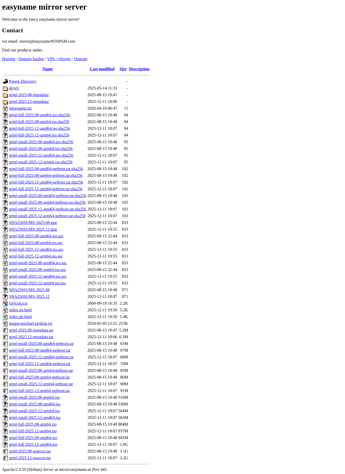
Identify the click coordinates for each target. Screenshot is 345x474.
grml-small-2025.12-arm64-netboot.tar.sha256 (47, 216)
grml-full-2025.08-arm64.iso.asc (36, 242)
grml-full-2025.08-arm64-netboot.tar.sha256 (45, 175)
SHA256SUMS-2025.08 (29, 290)
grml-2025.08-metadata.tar (31, 330)
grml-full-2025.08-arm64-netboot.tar (39, 377)
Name (48, 69)
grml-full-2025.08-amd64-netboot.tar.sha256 (46, 169)
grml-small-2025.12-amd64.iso (34, 417)
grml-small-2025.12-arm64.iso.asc (37, 283)
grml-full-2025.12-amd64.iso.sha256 (39, 128)
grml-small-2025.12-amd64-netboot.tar (41, 357)
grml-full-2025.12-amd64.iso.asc (36, 249)
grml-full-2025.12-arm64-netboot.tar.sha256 (45, 189)
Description (139, 69)
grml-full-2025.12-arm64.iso (33, 431)
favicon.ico (18, 303)
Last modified (102, 69)
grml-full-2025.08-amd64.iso (33, 437)
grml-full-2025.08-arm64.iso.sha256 (39, 121)
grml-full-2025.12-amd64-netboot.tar (40, 364)
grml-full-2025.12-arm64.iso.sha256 (39, 135)
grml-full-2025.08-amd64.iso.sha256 (39, 115)
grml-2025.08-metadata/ (29, 95)
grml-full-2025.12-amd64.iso (33, 444)
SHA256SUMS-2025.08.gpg (33, 222)
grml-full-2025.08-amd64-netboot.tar (40, 350)
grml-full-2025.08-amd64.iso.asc (36, 236)
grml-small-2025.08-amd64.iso (34, 404)
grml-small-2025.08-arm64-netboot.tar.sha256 (47, 202)
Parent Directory (22, 81)
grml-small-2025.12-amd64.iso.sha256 (41, 155)
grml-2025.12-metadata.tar (31, 337)
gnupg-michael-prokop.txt (30, 323)
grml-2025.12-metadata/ (29, 101)
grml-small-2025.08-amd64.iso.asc (38, 263)
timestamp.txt (20, 108)
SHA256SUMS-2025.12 (29, 296)
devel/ (14, 88)
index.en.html (20, 310)
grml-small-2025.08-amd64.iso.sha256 (41, 142)
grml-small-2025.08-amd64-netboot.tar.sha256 (47, 195)
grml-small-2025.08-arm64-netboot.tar (41, 370)
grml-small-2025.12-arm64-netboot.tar (41, 384)
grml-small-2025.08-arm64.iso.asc (37, 269)
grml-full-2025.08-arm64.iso (33, 424)
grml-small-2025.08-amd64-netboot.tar (41, 343)
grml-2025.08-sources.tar (30, 451)
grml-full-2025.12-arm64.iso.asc (36, 256)
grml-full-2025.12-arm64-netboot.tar (39, 390)
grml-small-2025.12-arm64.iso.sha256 (41, 162)
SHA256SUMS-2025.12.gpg (33, 229)
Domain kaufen (31, 59)
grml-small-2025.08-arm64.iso (34, 397)
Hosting (8, 59)
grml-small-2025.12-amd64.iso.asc (38, 276)
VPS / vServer (59, 59)
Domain (80, 59)
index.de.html (20, 316)
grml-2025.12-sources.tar (30, 458)
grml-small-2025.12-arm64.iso (34, 411)
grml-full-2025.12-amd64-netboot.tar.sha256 (46, 182)
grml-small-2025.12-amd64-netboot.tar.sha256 (47, 209)
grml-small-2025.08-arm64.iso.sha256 (41, 148)
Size (123, 69)
